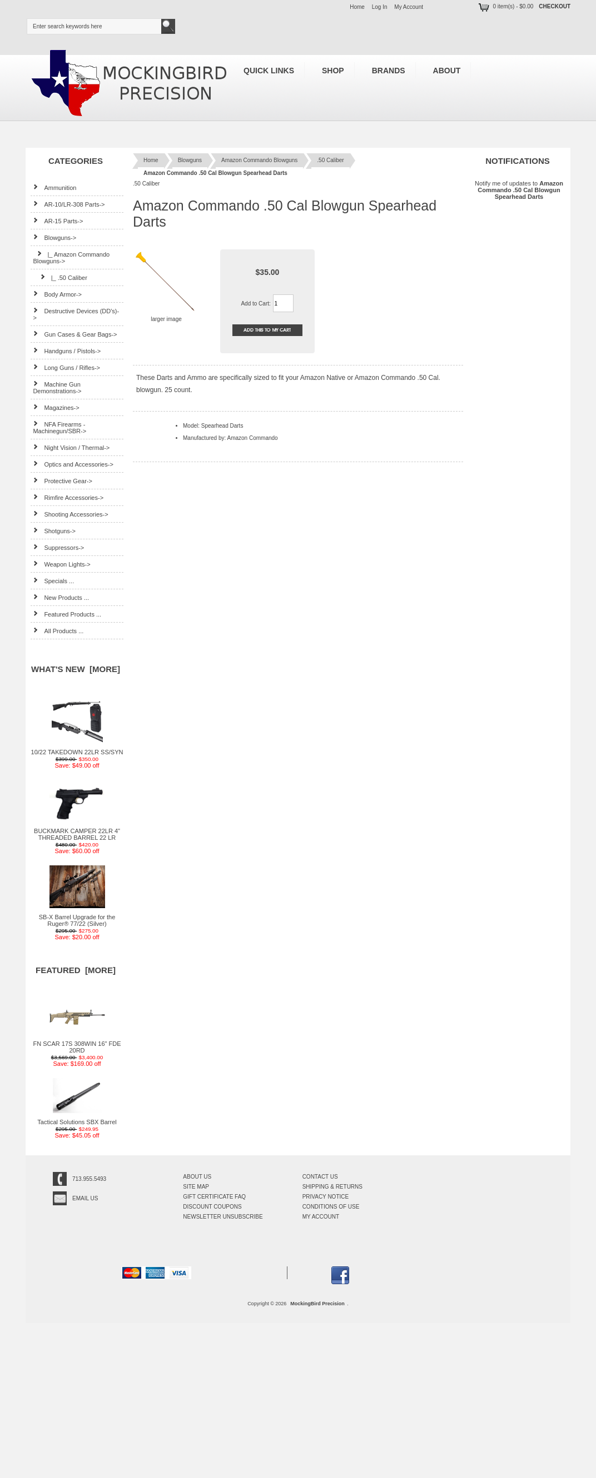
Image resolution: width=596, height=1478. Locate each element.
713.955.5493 (89, 1179)
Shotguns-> (54, 530)
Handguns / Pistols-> (67, 350)
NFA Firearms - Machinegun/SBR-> (59, 427)
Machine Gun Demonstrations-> (57, 387)
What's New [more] (75, 669)
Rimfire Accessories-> (68, 497)
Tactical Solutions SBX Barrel (76, 1119)
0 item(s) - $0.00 (505, 6)
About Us (197, 1177)
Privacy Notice (325, 1197)
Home (357, 7)
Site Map (196, 1187)
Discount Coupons (212, 1207)
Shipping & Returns (332, 1187)
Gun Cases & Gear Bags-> (75, 334)
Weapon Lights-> (61, 564)
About (447, 70)
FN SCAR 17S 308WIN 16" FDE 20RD (77, 1044)
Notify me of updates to (519, 189)
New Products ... (61, 597)
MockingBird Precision (317, 1303)
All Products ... (58, 630)
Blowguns (190, 160)
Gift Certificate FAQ (214, 1197)
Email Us (85, 1198)
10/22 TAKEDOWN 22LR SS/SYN (77, 749)
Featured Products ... (67, 614)
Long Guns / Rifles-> (66, 367)
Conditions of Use (331, 1207)
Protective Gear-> (62, 480)
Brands (388, 70)
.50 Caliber (330, 160)
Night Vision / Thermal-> (71, 447)
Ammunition (54, 187)
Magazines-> (56, 407)
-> (54, 237)
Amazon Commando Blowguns (259, 160)
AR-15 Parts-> (58, 220)
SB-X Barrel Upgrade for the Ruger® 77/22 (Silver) (77, 917)
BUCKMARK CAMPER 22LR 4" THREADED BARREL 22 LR (77, 831)
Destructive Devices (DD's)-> (76, 314)
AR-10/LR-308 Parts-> (69, 204)
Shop (333, 70)
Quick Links (269, 70)
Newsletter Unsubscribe (222, 1217)
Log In (380, 7)
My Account (408, 7)
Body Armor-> (57, 294)
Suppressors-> (58, 547)
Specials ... (53, 580)
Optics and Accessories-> (73, 464)
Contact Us (320, 1177)
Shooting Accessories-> (70, 514)
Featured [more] (76, 970)
